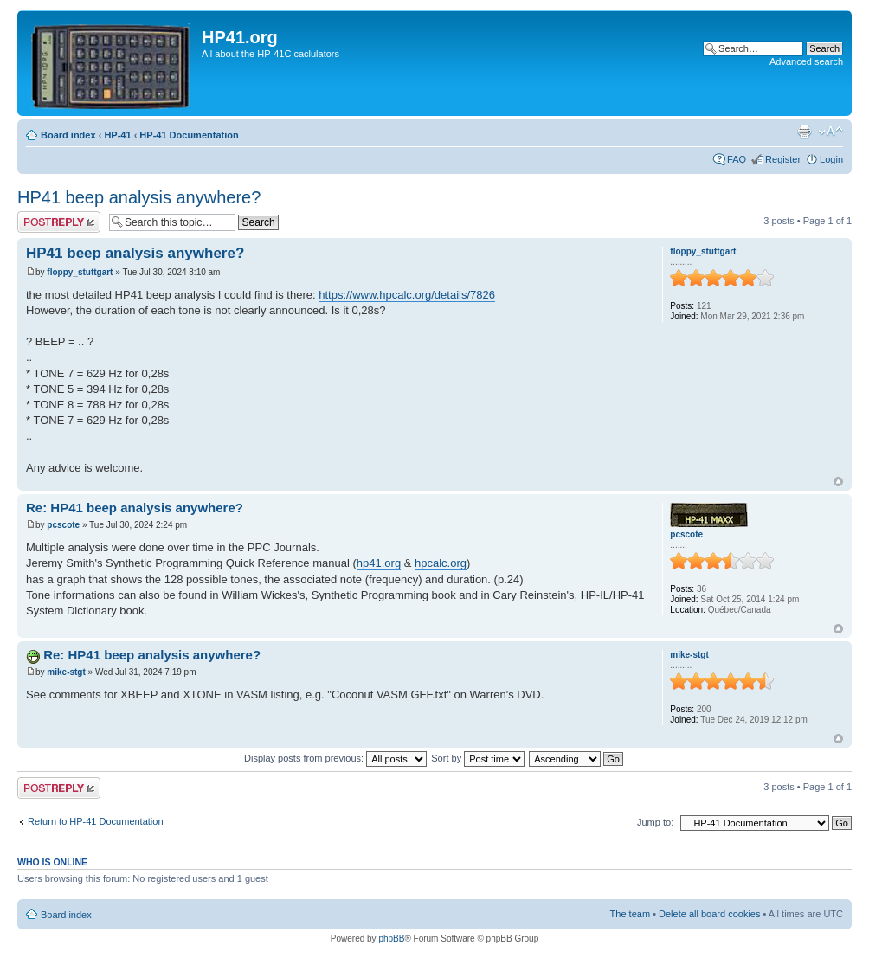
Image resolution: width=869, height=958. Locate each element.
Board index (68, 135)
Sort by (478, 758)
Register (783, 159)
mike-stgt (66, 672)
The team (630, 914)
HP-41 (117, 135)
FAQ (736, 159)
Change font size (830, 131)
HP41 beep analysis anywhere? (139, 197)
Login (831, 159)
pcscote (63, 525)
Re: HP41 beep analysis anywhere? (134, 507)
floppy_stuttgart (80, 272)
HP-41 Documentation (188, 135)
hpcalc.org (441, 562)
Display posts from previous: (335, 758)
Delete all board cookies (709, 914)
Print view (804, 131)
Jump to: (655, 822)
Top (838, 481)
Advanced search (806, 61)
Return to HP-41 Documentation (96, 821)
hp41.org (379, 562)
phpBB (391, 938)
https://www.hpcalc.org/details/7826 (407, 294)
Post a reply (58, 222)
